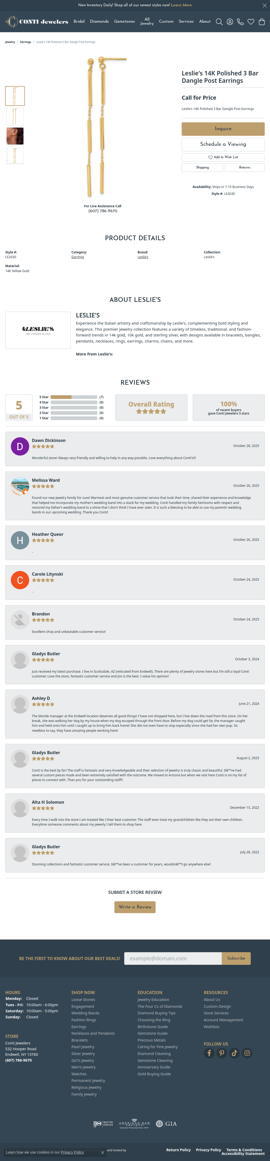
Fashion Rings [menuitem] (83, 1020)
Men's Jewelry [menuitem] (83, 1067)
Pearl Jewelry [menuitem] (82, 1046)
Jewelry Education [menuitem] (153, 999)
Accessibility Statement (243, 1153)
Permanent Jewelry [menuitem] (88, 1080)
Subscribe (236, 958)
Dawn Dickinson (49, 440)
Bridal (79, 22)
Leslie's (143, 257)
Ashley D (41, 698)
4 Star (44, 402)
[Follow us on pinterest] (221, 1053)
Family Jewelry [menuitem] (84, 1094)
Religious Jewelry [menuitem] (86, 1087)
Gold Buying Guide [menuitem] (154, 1074)
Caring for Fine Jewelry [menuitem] (158, 1046)
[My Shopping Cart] (261, 21)
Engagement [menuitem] (82, 1006)
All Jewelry (147, 21)
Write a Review (135, 907)
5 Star (44, 397)
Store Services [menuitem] (216, 1013)
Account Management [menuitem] (223, 1020)
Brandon (41, 614)
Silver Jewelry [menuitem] (83, 1053)
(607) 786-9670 (102, 211)
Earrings (25, 42)
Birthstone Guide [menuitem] (153, 1026)
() (101, 397)
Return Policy (178, 1150)
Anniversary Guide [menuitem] (154, 1067)
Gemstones (124, 22)
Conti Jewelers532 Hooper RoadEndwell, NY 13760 (21, 1051)
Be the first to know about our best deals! (69, 958)
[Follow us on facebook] (209, 1053)
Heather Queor (47, 534)
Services (186, 22)
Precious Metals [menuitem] (152, 1040)
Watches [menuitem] (78, 1074)
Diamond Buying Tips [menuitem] (157, 1013)
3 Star (44, 407)
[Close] (265, 5)
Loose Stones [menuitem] (83, 999)
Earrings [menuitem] (78, 1026)
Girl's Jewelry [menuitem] (82, 1060)
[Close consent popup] (102, 1152)
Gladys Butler (46, 654)
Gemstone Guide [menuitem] (153, 1033)
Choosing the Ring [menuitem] (154, 1020)
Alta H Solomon (48, 802)
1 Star (44, 418)
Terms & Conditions (244, 1150)
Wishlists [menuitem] (211, 1026)
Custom (166, 22)
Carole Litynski (47, 574)
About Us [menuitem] (212, 999)
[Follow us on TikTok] (234, 1053)
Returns (244, 167)
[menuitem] (103, 1123)
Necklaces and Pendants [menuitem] (93, 1033)
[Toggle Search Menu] (219, 21)
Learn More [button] (181, 5)
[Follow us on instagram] (247, 1053)
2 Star (44, 413)
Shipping (202, 167)
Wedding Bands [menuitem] (85, 1013)
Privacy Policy (208, 1150)
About (205, 22)
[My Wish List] (251, 21)
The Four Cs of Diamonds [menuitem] (160, 1006)
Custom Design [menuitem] (217, 1006)
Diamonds (99, 22)
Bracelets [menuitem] (79, 1040)
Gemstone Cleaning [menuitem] (155, 1060)
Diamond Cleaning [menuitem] (154, 1053)
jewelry (10, 42)
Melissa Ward (46, 480)
